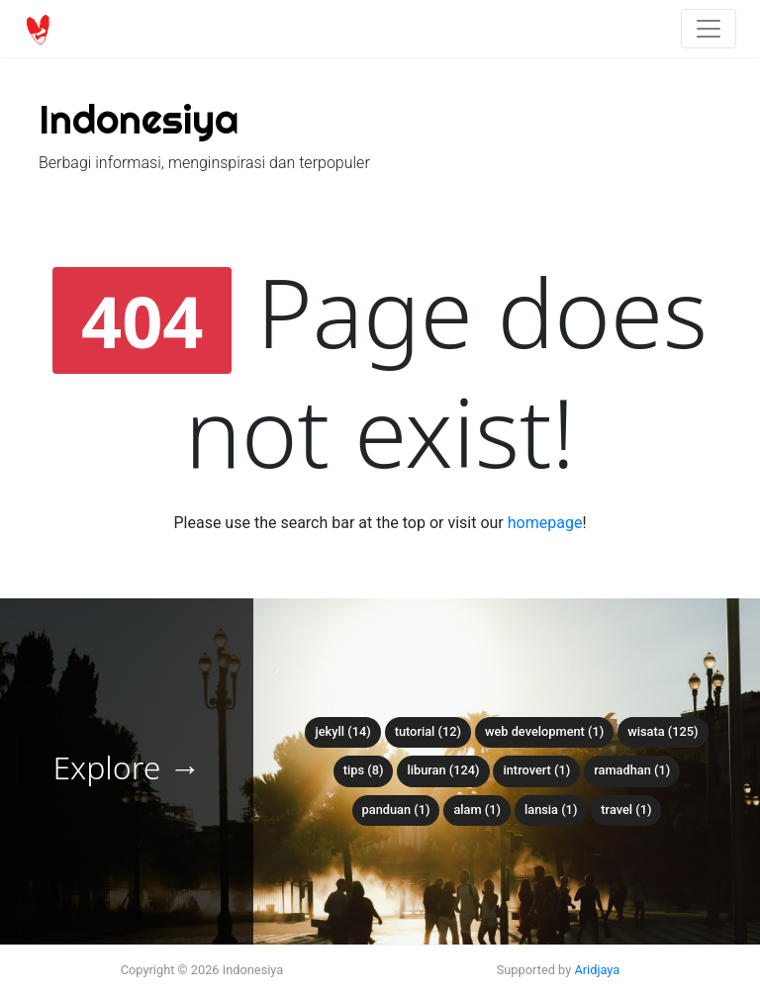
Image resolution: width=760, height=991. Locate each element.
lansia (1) (550, 809)
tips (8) (363, 770)
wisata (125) (662, 731)
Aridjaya (596, 969)
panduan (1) (396, 809)
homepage (545, 522)
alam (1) (477, 809)
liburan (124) (443, 770)
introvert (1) (536, 770)
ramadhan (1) (632, 770)
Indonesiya (138, 119)
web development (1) (544, 731)
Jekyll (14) (342, 731)
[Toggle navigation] (708, 28)
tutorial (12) (428, 731)
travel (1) (626, 809)
